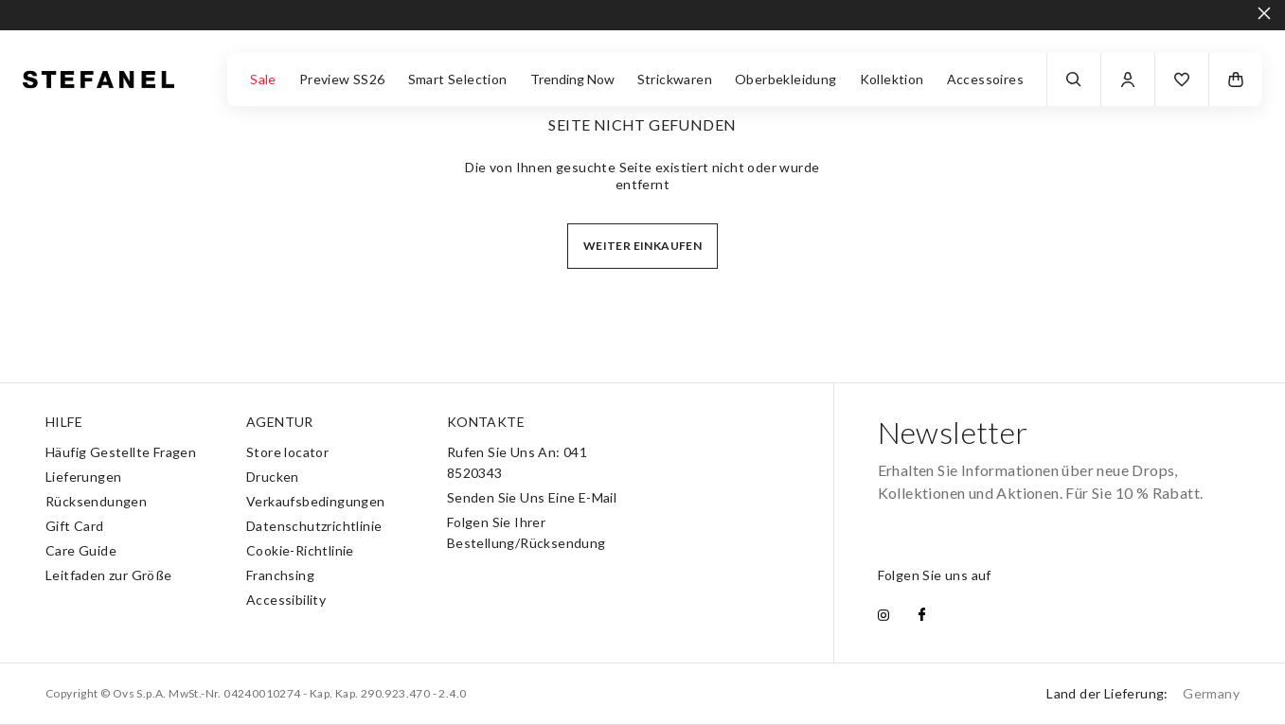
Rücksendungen (96, 501)
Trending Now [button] (572, 79)
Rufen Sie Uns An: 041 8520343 (517, 462)
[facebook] (922, 616)
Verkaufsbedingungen (315, 501)
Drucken (272, 477)
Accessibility (286, 600)
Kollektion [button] (892, 79)
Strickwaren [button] (674, 79)
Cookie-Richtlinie (300, 550)
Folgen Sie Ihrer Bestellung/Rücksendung (526, 532)
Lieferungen (83, 477)
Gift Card (74, 526)
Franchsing (280, 575)
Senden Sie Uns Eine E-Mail (531, 497)
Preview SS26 (342, 79)
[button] (1181, 79)
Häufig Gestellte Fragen (120, 452)
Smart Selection (458, 79)
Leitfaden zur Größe (108, 575)
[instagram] (883, 616)
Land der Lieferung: (1143, 693)
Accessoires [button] (985, 79)
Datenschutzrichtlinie (314, 526)
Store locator (287, 452)
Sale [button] (263, 79)
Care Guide (80, 550)
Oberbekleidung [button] (786, 79)
